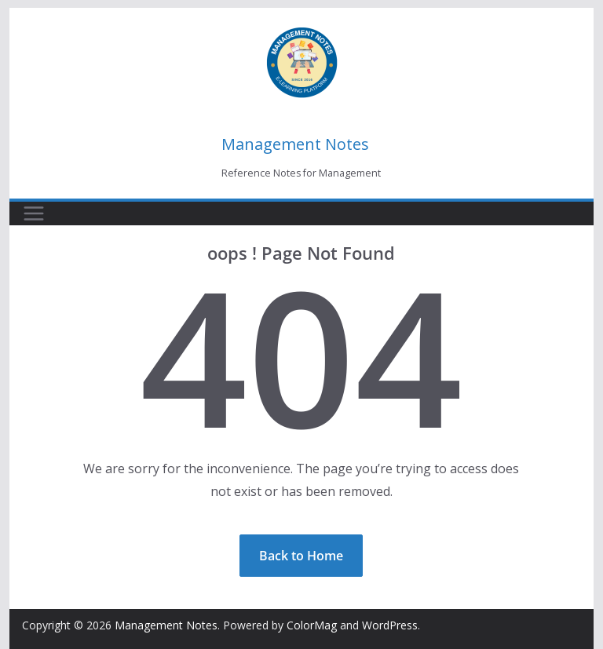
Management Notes (295, 144)
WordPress (390, 625)
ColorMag (312, 625)
